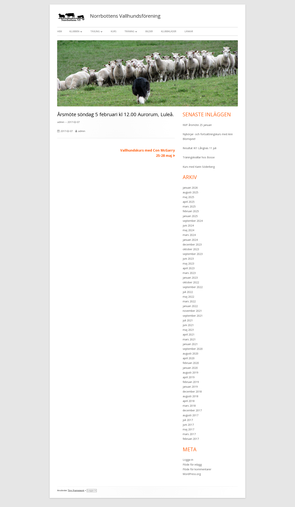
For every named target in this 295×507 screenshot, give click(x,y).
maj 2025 (188, 197)
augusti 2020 (190, 353)
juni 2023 (188, 258)
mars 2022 (189, 301)
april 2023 (189, 268)
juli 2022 (188, 292)
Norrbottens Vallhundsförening (125, 15)
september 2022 (193, 287)
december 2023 (192, 244)
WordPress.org (192, 474)
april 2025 (189, 202)
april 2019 (189, 377)
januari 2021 (190, 344)
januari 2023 (190, 277)
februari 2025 (191, 211)
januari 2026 (190, 187)
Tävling (95, 31)
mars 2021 (189, 339)
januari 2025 (190, 216)
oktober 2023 (191, 249)
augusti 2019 (190, 372)
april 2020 (189, 358)
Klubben (74, 31)
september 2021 (193, 315)
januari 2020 (190, 368)
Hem (59, 31)
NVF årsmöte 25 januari (197, 125)
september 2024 (193, 221)
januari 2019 (190, 386)
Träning (129, 31)
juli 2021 (188, 320)
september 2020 (193, 349)
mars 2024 (189, 235)
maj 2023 (188, 263)
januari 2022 (190, 306)
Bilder (149, 31)
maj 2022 (188, 296)
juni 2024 (188, 225)
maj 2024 (188, 230)
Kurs (113, 31)
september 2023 (193, 254)
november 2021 (192, 311)
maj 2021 (188, 330)
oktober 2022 (191, 282)
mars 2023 (189, 273)
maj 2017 (188, 429)
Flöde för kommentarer (197, 469)
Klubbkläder (168, 31)
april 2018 (189, 401)
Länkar (189, 31)
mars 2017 (189, 434)
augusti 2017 (190, 415)
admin (60, 122)
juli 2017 (188, 420)
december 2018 (192, 391)
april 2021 (189, 334)
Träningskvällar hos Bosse (199, 157)
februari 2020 (191, 363)
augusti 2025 (190, 192)
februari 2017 (191, 439)
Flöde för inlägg (192, 464)
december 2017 (192, 410)
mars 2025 (189, 206)
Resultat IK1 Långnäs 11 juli (199, 148)
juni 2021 (188, 325)
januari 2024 (190, 240)
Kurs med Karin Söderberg (199, 166)
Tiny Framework (76, 490)
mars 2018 (189, 405)
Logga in (188, 459)
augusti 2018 (190, 396)
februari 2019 (191, 382)
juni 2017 (188, 424)
